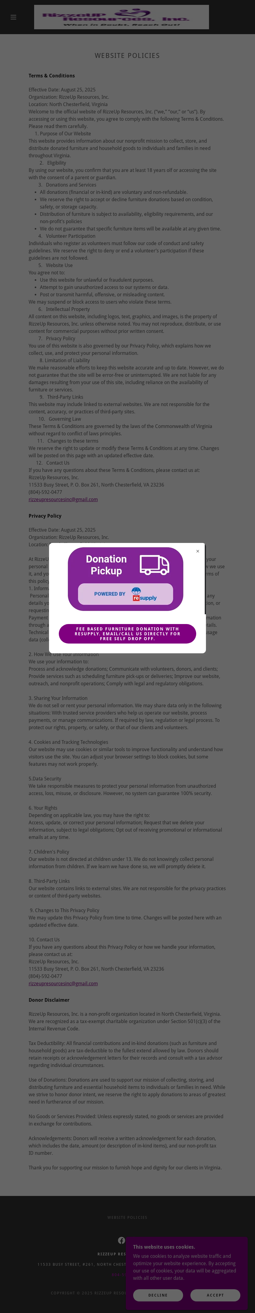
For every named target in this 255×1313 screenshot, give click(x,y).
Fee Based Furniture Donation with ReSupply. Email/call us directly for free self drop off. (128, 633)
